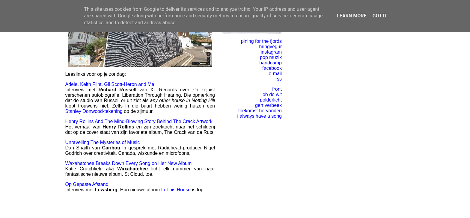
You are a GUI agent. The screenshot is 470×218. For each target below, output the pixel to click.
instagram (271, 51)
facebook (272, 68)
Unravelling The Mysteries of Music (102, 142)
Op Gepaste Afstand (86, 184)
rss (278, 78)
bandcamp (270, 62)
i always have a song (259, 116)
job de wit (271, 94)
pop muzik (271, 57)
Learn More (351, 16)
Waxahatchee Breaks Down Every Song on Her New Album (128, 163)
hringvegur (270, 46)
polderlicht (271, 99)
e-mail (275, 73)
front (277, 89)
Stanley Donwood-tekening (93, 111)
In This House (176, 189)
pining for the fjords (261, 41)
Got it (379, 16)
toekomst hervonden (260, 110)
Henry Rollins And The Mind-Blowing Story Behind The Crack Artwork (138, 121)
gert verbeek (268, 105)
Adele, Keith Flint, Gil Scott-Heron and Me (109, 84)
